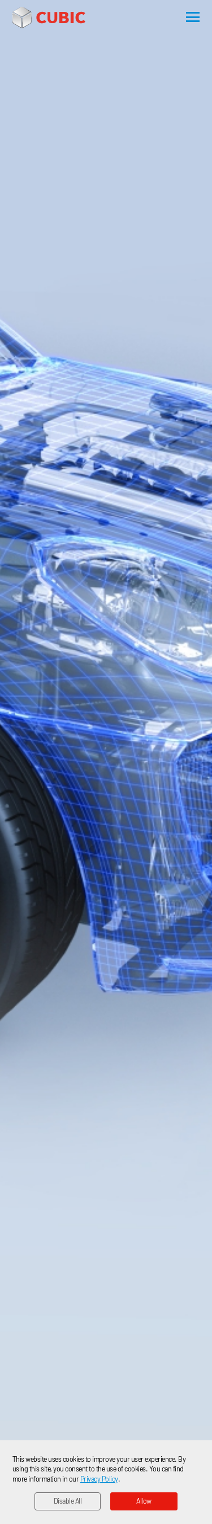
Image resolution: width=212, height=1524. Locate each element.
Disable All (68, 1500)
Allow (144, 1500)
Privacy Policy (99, 1478)
